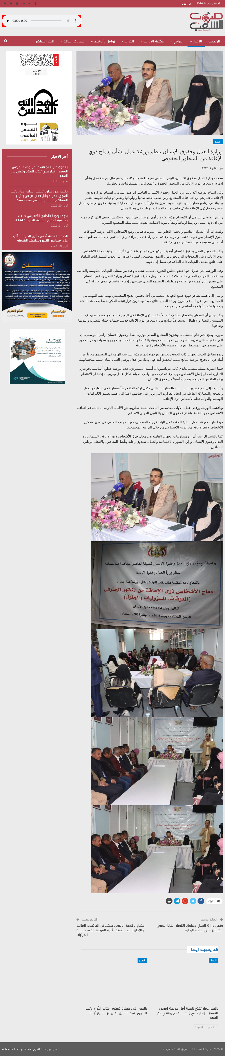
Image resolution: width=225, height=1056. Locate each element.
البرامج (179, 41)
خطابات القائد (74, 41)
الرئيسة (214, 41)
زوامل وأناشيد (104, 41)
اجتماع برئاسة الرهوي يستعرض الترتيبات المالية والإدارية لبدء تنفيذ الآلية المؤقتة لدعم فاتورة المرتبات (111, 930)
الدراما (129, 41)
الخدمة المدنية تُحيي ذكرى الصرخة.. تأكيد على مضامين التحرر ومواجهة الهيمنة (40, 238)
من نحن (186, 3)
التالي (199, 1027)
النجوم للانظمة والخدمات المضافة (21, 1049)
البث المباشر (45, 41)
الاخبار (197, 41)
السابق (212, 1027)
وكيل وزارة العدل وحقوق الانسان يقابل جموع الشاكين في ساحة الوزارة (190, 927)
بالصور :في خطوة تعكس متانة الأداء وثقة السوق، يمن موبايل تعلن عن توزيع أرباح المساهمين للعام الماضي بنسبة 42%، (39, 196)
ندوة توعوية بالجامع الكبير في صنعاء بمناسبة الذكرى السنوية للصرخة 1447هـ (41, 218)
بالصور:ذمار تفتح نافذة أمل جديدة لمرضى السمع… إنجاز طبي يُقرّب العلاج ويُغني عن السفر (39, 171)
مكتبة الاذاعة (153, 41)
